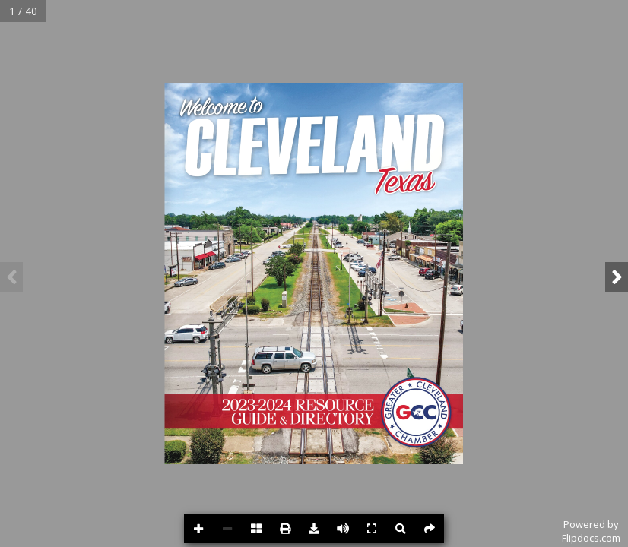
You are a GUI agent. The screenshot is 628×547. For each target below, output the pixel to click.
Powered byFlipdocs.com (591, 531)
